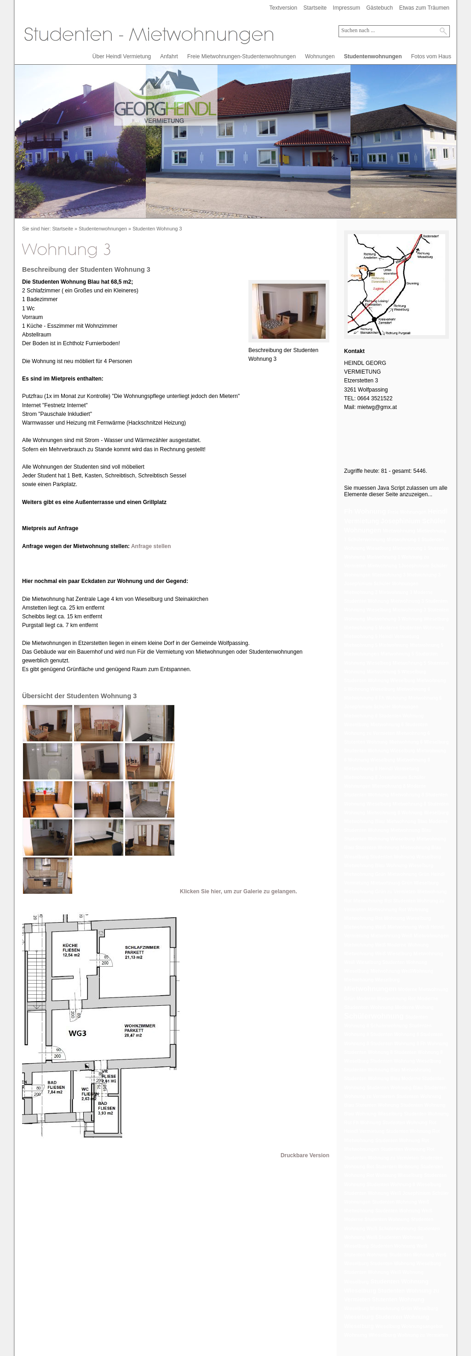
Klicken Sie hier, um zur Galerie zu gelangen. (238, 891)
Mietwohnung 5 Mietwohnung (376, 645)
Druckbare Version (305, 1155)
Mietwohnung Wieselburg (372, 979)
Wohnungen (320, 56)
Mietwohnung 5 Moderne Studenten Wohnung (394, 627)
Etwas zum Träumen (424, 8)
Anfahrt (169, 56)
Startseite (315, 8)
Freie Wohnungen (407, 512)
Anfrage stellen (151, 546)
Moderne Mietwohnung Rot (385, 998)
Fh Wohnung (365, 511)
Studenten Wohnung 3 (157, 228)
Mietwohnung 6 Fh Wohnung (375, 697)
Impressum (346, 8)
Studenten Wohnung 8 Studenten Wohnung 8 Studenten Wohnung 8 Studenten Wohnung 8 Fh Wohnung (396, 1034)
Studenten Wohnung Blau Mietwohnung (387, 1069)
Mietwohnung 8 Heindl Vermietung (381, 768)
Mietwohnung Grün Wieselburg (405, 882)
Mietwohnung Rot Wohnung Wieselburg (387, 918)
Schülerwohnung (374, 1016)
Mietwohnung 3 (389, 574)
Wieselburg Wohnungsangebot (409, 1326)
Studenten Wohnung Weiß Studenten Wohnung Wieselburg (392, 1237)
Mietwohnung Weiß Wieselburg (378, 953)
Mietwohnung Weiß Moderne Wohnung (386, 944)
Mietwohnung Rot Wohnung (398, 909)
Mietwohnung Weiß (365, 927)
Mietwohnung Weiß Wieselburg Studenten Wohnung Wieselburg (393, 962)
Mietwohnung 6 (413, 689)
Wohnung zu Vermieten (422, 1335)
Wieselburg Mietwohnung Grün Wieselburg (391, 1308)
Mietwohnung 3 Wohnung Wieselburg (407, 619)
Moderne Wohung (414, 1007)
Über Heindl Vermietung (121, 56)
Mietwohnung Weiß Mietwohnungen (410, 935)
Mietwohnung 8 (413, 759)
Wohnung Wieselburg (370, 1335)
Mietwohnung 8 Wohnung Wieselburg (407, 812)
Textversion (283, 8)
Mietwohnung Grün (365, 874)
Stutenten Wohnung (398, 1299)
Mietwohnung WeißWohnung (401, 971)
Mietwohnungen (370, 988)
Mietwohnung (399, 530)
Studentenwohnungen (373, 56)
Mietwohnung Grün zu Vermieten (380, 891)
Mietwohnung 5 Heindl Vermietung (381, 636)
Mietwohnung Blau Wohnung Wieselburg (388, 865)
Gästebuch (379, 8)
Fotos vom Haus (431, 56)
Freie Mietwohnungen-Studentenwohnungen (241, 56)
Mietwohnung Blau (364, 821)
